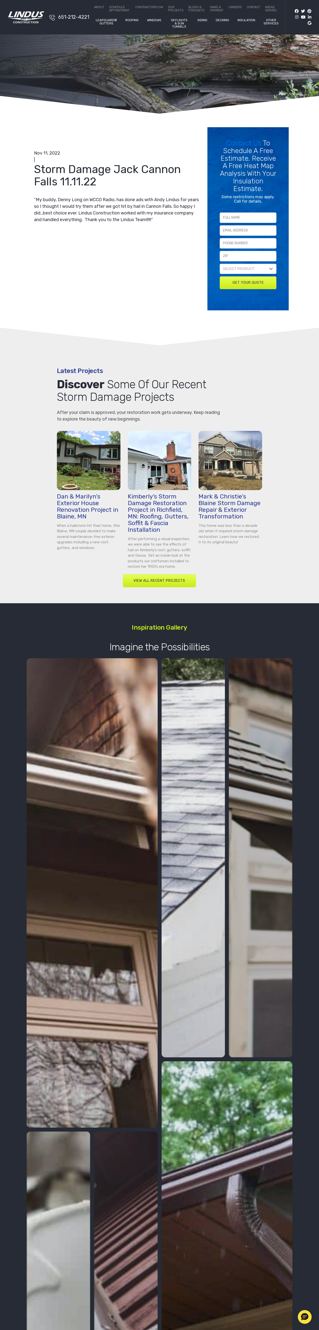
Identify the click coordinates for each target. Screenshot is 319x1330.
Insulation (246, 20)
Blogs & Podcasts (196, 9)
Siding (202, 20)
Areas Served (271, 9)
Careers (235, 7)
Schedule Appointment (119, 9)
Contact (253, 7)
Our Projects (176, 9)
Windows (154, 20)
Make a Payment (216, 9)
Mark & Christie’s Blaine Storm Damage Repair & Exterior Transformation (230, 518)
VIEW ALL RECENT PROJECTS (159, 593)
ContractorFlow (149, 7)
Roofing (132, 20)
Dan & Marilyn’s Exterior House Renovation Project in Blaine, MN (87, 518)
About (99, 7)
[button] (305, 1317)
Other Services (271, 21)
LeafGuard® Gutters (106, 21)
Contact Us (244, 143)
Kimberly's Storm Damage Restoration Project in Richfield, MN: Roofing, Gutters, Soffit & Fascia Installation (158, 525)
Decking (222, 20)
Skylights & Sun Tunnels (179, 23)
